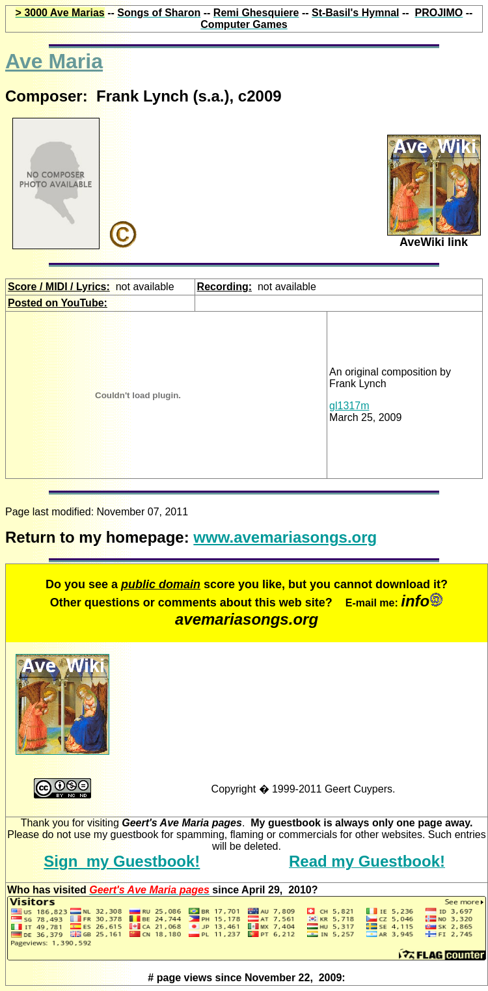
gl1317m (349, 405)
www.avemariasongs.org (285, 537)
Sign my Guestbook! (122, 861)
